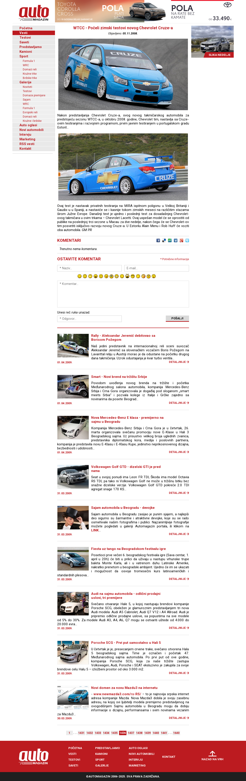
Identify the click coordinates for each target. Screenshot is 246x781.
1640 (176, 733)
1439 (147, 733)
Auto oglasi (28, 125)
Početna (25, 28)
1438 (139, 733)
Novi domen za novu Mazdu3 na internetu (124, 688)
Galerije (25, 82)
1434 (106, 733)
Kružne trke (30, 73)
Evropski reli (30, 112)
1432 (89, 733)
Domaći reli (30, 69)
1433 (98, 733)
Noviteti (27, 86)
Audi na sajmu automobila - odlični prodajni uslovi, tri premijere (125, 596)
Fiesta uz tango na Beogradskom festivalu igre (128, 549)
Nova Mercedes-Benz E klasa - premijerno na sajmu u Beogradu (127, 420)
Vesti (23, 33)
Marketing (27, 139)
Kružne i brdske (32, 120)
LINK (95, 530)
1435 (114, 733)
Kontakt (25, 149)
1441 (164, 733)
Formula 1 (29, 61)
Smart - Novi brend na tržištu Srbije (119, 377)
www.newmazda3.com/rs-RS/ (117, 694)
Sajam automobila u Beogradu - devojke (123, 508)
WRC (26, 65)
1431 (81, 733)
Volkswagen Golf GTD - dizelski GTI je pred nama (126, 469)
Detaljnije (177, 362)
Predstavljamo (30, 47)
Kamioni (25, 52)
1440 (156, 733)
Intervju (25, 135)
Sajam (27, 99)
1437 (131, 733)
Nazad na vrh (212, 759)
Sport (23, 56)
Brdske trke (30, 78)
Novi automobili (31, 130)
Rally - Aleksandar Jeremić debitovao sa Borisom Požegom (123, 338)
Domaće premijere (34, 95)
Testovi (25, 38)
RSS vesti (26, 144)
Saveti (24, 42)
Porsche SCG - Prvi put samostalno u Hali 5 (126, 643)
